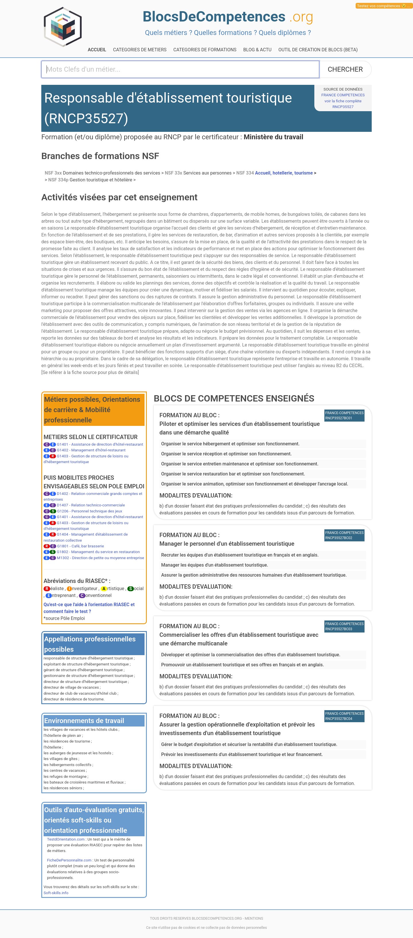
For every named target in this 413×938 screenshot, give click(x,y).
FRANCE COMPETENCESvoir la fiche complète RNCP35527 (343, 101)
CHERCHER (345, 69)
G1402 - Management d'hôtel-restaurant (91, 450)
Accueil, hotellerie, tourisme (275, 173)
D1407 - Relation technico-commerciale (91, 505)
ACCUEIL (97, 49)
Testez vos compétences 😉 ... (383, 5)
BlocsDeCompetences (228, 16)
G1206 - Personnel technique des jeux (89, 511)
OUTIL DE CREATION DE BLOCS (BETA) (318, 49)
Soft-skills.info (56, 892)
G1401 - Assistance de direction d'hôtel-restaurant (100, 444)
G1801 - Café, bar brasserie (80, 546)
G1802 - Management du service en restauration (98, 551)
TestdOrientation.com (66, 839)
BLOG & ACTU (257, 49)
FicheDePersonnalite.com (69, 860)
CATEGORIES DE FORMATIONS (205, 49)
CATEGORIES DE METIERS (139, 49)
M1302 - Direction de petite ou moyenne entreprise (100, 557)
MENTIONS (254, 918)
